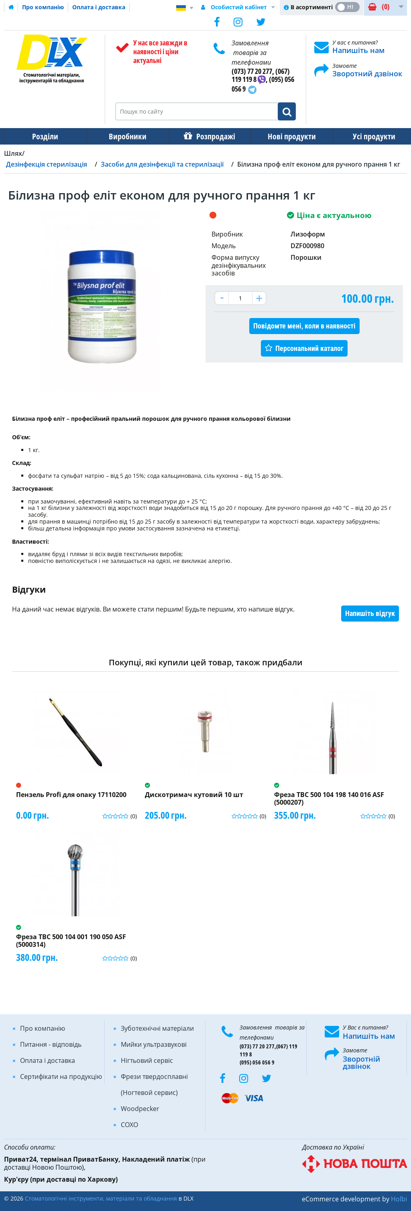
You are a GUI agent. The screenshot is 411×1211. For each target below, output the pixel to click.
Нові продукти (286, 136)
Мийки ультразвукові (154, 1044)
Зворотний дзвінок (367, 73)
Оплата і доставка (98, 7)
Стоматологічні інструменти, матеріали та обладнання (101, 1198)
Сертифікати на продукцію (61, 1076)
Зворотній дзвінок (361, 1062)
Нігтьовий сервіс (147, 1060)
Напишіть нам (358, 50)
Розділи (44, 136)
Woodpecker (140, 1108)
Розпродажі (211, 136)
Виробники (125, 136)
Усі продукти (367, 136)
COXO (129, 1124)
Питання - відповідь (50, 1044)
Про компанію (43, 7)
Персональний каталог (309, 348)
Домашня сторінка (11, 7)
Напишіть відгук (370, 613)
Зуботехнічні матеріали (157, 1028)
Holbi (399, 1199)
